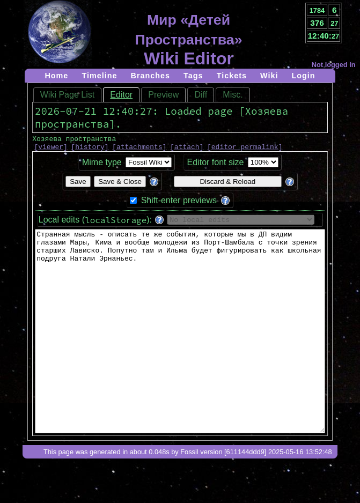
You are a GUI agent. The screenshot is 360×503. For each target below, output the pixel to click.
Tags (193, 75)
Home (56, 75)
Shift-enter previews (179, 203)
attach (187, 149)
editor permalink (244, 149)
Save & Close (120, 185)
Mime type (102, 165)
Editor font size (215, 165)
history (90, 149)
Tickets (232, 75)
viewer (50, 149)
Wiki (269, 75)
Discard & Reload (227, 185)
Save (78, 185)
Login (303, 75)
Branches (151, 75)
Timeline (99, 75)
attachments (139, 149)
